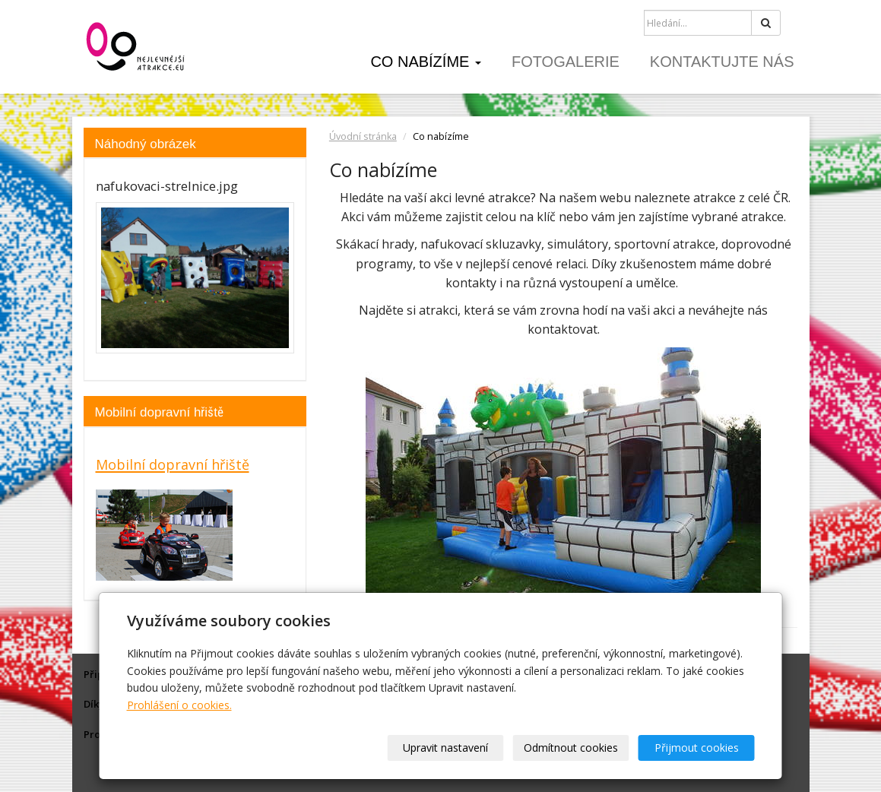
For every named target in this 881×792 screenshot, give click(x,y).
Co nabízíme (425, 61)
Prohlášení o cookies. (179, 705)
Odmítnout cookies (571, 747)
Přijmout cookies (696, 747)
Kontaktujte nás (722, 61)
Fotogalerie (566, 61)
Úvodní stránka (363, 136)
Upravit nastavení (445, 747)
